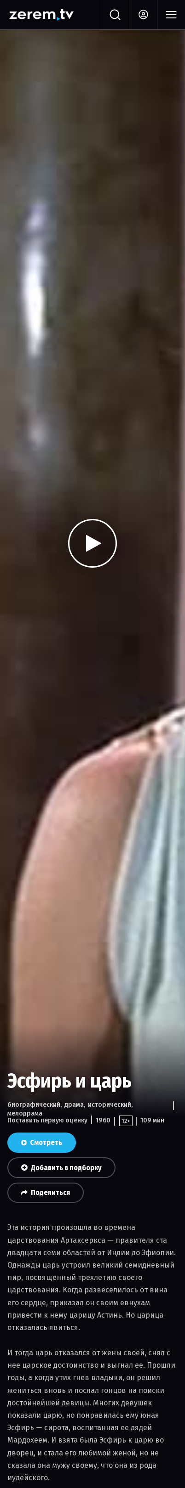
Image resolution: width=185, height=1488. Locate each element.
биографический (33, 1104)
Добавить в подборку (61, 1167)
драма (74, 1104)
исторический (109, 1104)
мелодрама (24, 1113)
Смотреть (41, 1142)
